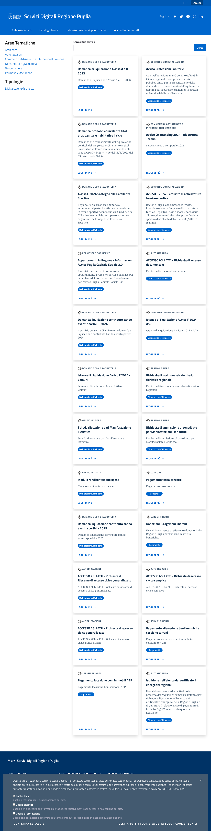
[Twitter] (180, 16)
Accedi (197, 3)
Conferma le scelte (29, 823)
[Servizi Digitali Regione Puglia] (51, 16)
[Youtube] (186, 16)
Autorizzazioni (13, 54)
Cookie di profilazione (28, 814)
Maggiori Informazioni (170, 789)
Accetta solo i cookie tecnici (174, 823)
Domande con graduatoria (21, 63)
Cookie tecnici (23, 796)
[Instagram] (193, 16)
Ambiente (11, 50)
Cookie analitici (24, 805)
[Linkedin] (200, 16)
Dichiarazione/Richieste (19, 88)
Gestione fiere (13, 68)
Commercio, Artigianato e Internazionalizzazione (34, 59)
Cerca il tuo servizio (84, 42)
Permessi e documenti (18, 73)
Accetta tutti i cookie (133, 823)
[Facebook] (173, 16)
